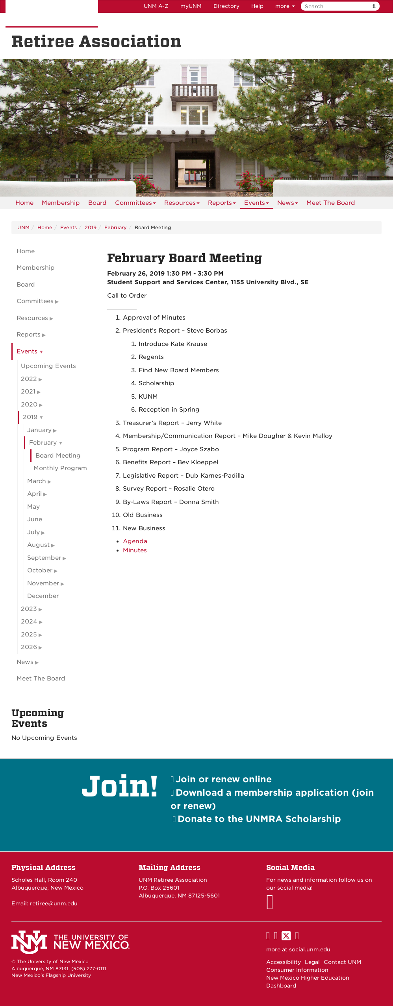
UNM (23, 227)
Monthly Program (60, 468)
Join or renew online (224, 779)
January (39, 430)
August (38, 544)
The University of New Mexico (52, 14)
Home (24, 202)
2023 (29, 608)
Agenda (135, 541)
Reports (222, 204)
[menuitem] (24, 203)
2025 (29, 634)
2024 (29, 621)
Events (256, 204)
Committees (135, 204)
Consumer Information (297, 970)
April (34, 493)
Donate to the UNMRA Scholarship (259, 818)
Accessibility (283, 962)
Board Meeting (58, 455)
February (115, 227)
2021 (28, 391)
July (33, 532)
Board (97, 202)
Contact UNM (342, 962)
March (36, 481)
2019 (90, 227)
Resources (182, 204)
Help (257, 6)
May (33, 506)
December (43, 596)
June (34, 519)
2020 (29, 404)
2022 (29, 379)
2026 (29, 647)
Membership (61, 202)
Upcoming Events (48, 366)
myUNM (191, 6)
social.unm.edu (309, 949)
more (285, 6)
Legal (312, 962)
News (287, 204)
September (44, 557)
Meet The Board (330, 202)
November (43, 583)
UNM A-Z (156, 6)
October (39, 570)
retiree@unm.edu (54, 903)
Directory (226, 6)
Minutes (135, 550)
